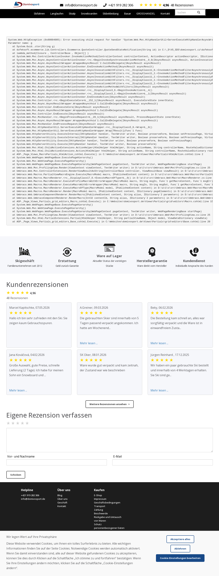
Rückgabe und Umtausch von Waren (107, 518)
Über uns (62, 499)
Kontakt (61, 506)
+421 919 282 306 (30, 495)
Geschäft (62, 502)
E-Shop (98, 495)
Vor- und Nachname (21, 456)
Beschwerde (101, 513)
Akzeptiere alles (180, 539)
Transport (99, 506)
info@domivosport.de (33, 499)
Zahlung (98, 509)
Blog (59, 495)
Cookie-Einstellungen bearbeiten (180, 558)
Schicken (15, 474)
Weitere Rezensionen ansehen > (109, 404)
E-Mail (117, 456)
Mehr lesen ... (89, 343)
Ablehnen (180, 548)
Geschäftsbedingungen (107, 502)
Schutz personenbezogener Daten (109, 526)
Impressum (100, 499)
